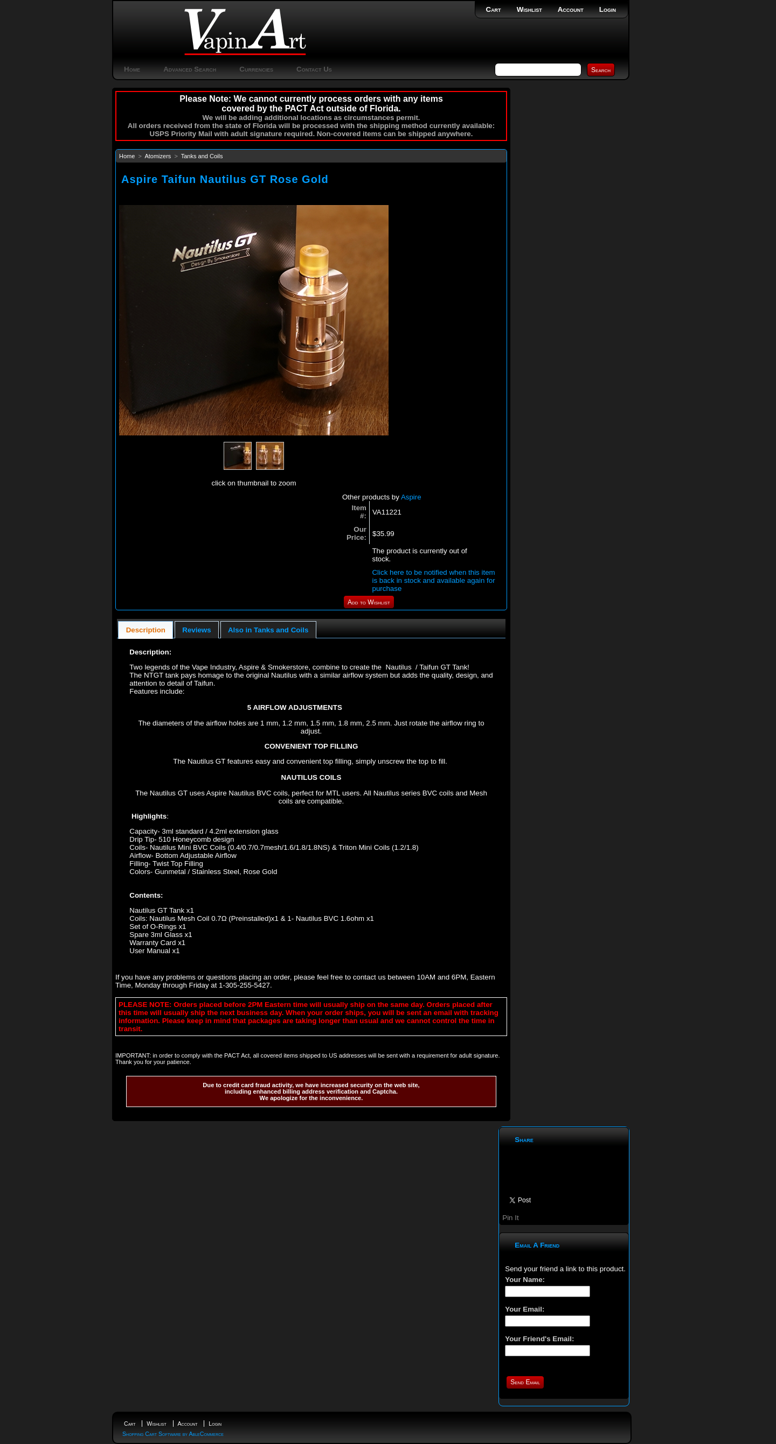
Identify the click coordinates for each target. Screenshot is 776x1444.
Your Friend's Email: (539, 1339)
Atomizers (157, 156)
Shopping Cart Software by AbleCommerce (173, 1434)
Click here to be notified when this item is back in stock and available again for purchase (433, 580)
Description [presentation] (145, 630)
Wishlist (529, 9)
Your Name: (525, 1280)
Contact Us (314, 69)
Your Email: (524, 1309)
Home (132, 69)
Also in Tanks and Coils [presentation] (268, 630)
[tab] (145, 630)
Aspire (411, 497)
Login (607, 9)
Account (571, 9)
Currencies (256, 69)
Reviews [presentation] (196, 630)
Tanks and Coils (202, 156)
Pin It (510, 1218)
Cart (493, 9)
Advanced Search (189, 69)
